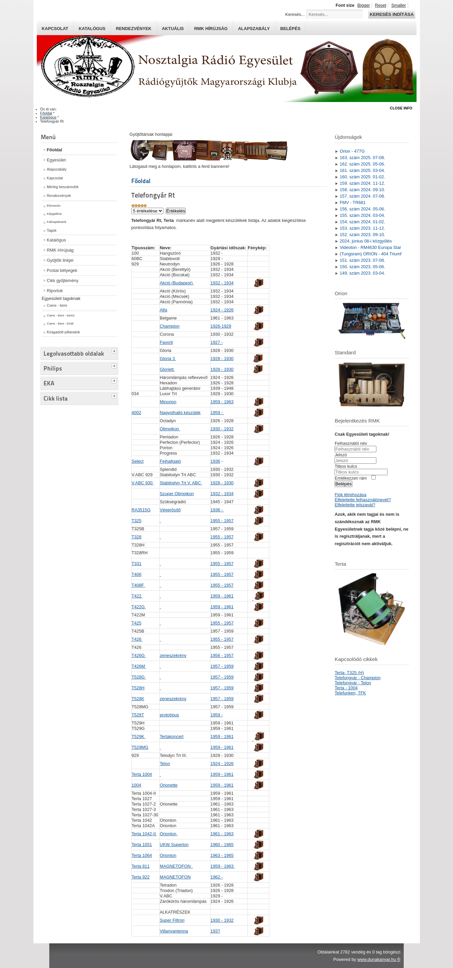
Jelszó (341, 454)
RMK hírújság (211, 28)
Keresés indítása (392, 14)
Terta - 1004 (346, 687)
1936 (215, 461)
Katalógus (92, 28)
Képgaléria (54, 213)
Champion (169, 326)
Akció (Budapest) (177, 282)
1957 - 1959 (222, 666)
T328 (136, 536)
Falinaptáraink (56, 222)
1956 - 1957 (222, 655)
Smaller (398, 5)
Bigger (363, 5)
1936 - (217, 509)
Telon (165, 763)
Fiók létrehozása (350, 494)
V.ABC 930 (143, 482)
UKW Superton (174, 844)
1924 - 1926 (222, 309)
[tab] (115, 350)
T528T (138, 714)
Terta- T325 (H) (349, 672)
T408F (138, 585)
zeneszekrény (173, 655)
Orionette (169, 785)
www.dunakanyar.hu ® (378, 959)
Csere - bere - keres (61, 315)
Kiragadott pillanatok (63, 332)
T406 (136, 574)
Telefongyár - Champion (357, 677)
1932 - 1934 (222, 282)
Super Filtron (172, 920)
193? (215, 931)
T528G (139, 677)
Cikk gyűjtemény (63, 280)
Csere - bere (57, 305)
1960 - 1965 (222, 844)
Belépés (290, 28)
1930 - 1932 (222, 428)
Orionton (169, 833)
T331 (136, 563)
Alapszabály (254, 28)
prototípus (169, 714)
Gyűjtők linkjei (60, 260)
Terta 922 (141, 877)
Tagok (52, 230)
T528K (138, 698)
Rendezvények (133, 28)
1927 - (217, 342)
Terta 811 (141, 866)
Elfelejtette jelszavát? (355, 504)
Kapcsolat (55, 28)
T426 (137, 639)
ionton (168, 855)
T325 (136, 520)
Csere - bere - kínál (60, 323)
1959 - (217, 412)
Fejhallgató (170, 461)
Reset (380, 5)
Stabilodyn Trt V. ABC (181, 482)
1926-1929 (221, 326)
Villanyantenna (174, 931)
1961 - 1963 (222, 833)
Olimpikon (170, 428)
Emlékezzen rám (351, 478)
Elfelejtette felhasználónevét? (363, 499)
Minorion (168, 401)
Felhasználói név (351, 443)
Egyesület (56, 159)
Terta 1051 (142, 844)
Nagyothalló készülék (180, 412)
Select (138, 461)
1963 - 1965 (222, 855)
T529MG (140, 747)
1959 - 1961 (222, 595)
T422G (139, 606)
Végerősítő (170, 509)
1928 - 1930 (222, 358)
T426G (139, 655)
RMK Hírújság (60, 250)
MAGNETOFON (176, 866)
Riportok (55, 290)
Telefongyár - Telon (353, 682)
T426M (139, 666)
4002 (136, 412)
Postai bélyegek (62, 270)
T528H (138, 687)
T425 (136, 623)
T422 (137, 595)
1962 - (217, 877)
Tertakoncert (171, 736)
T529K (138, 736)
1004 (136, 785)
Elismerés (54, 205)
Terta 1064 (142, 855)
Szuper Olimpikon (177, 493)
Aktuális (173, 28)
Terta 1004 (142, 774)
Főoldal (54, 149)
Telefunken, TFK (350, 692)
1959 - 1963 (222, 401)
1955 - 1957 (222, 520)
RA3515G (141, 509)
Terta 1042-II (144, 833)
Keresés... (295, 14)
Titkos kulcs (346, 466)
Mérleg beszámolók (63, 187)
